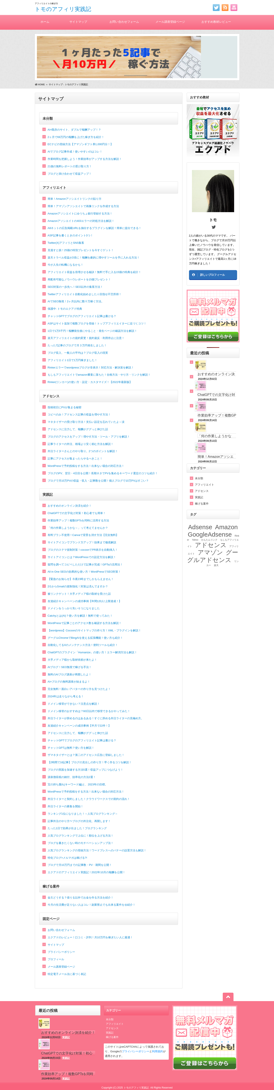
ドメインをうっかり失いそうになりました (74, 608)
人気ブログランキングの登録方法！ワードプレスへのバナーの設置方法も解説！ (97, 850)
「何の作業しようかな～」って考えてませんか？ (78, 527)
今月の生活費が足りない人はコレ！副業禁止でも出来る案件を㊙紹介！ (91, 904)
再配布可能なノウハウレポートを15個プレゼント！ (79, 279)
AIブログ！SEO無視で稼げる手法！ (70, 667)
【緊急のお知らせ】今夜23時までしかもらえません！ (81, 579)
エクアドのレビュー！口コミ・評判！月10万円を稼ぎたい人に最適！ (90, 937)
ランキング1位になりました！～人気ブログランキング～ (83, 813)
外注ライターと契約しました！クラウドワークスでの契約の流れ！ (89, 799)
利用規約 (157, 1051)
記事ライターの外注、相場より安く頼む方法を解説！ (80, 444)
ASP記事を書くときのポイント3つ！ (70, 235)
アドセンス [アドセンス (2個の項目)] (211, 544)
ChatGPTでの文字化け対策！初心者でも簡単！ (77, 513)
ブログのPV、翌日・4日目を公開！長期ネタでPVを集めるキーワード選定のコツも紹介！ (103, 473)
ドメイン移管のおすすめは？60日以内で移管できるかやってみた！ (89, 711)
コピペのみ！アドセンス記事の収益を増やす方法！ (79, 414)
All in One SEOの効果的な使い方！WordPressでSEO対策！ (84, 571)
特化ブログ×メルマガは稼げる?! (67, 857)
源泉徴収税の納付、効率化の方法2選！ (72, 777)
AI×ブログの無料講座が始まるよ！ (69, 681)
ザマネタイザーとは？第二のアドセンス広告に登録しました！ (86, 755)
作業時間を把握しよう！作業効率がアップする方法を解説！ (85, 159)
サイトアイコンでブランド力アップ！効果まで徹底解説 (82, 542)
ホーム (45, 21)
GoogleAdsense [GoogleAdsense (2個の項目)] (210, 534)
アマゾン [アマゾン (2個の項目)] (210, 552)
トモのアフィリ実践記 (63, 9)
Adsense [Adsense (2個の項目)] (200, 527)
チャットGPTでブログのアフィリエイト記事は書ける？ (82, 316)
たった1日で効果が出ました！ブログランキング (77, 828)
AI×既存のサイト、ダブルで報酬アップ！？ (74, 129)
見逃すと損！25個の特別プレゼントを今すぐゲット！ (81, 250)
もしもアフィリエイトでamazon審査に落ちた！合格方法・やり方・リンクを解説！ (99, 374)
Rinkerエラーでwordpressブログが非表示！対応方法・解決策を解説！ (91, 367)
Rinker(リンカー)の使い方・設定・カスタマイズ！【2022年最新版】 (90, 382)
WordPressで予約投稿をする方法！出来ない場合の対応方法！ (86, 465)
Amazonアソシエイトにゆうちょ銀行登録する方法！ (80, 213)
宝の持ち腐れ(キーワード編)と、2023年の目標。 (78, 784)
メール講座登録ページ (170, 21)
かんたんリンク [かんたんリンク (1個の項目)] (209, 539)
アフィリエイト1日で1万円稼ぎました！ (72, 360)
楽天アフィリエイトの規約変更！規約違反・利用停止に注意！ (86, 338)
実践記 (48, 494)
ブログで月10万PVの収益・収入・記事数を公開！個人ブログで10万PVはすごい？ (98, 480)
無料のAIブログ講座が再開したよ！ (69, 674)
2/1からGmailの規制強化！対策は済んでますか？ (78, 586)
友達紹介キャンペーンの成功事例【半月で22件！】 (79, 725)
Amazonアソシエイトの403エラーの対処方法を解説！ (81, 220)
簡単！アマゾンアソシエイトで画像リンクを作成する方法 (83, 206)
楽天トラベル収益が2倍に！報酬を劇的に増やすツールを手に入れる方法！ (94, 257)
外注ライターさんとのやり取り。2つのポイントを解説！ (83, 451)
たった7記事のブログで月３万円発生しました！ (77, 345)
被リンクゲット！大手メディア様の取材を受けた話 (79, 593)
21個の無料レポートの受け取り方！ (70, 166)
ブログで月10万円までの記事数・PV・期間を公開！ (80, 864)
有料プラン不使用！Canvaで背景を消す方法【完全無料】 (83, 535)
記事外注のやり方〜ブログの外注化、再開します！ (79, 821)
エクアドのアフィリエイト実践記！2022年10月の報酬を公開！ (86, 872)
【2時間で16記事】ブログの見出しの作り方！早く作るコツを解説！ (90, 762)
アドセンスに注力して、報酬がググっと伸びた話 (78, 429)
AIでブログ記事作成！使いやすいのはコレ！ (75, 151)
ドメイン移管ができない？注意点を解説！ (74, 703)
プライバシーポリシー (61, 951)
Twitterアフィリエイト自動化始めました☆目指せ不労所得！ (84, 294)
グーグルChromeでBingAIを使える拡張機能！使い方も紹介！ (85, 637)
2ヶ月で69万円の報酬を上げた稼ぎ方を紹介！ (76, 137)
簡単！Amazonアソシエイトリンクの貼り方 (75, 198)
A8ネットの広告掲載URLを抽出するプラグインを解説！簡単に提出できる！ (95, 228)
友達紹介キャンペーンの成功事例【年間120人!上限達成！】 (84, 601)
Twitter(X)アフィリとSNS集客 (66, 242)
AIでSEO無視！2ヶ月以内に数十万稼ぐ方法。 (76, 301)
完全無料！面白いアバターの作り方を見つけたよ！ (79, 689)
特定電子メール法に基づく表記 (67, 974)
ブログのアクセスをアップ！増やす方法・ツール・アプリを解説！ (89, 436)
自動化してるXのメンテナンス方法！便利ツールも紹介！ (83, 645)
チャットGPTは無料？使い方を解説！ (71, 747)
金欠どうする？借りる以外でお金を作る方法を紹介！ (80, 897)
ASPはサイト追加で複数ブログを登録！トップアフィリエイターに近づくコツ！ (97, 323)
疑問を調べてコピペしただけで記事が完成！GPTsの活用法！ (85, 564)
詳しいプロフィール (212, 274)
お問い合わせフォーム (124, 21)
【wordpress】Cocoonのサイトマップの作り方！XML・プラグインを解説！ (94, 630)
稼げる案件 (51, 886)
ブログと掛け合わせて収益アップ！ (70, 173)
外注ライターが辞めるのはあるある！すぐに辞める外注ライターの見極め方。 (96, 718)
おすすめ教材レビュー (216, 21)
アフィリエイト (54, 187)
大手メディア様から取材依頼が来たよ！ (72, 659)
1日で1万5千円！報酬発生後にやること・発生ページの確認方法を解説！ (92, 330)
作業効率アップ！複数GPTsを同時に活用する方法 (78, 520)
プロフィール (56, 959)
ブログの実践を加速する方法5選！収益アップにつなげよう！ (85, 769)
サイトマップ (78, 21)
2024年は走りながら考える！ (66, 696)
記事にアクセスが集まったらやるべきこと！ (75, 458)
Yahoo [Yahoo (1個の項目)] (195, 539)
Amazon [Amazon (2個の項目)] (226, 527)
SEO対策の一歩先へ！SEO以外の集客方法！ (75, 286)
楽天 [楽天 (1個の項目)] (216, 565)
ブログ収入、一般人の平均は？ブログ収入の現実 (78, 352)
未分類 (48, 118)
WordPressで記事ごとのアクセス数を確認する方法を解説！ (84, 623)
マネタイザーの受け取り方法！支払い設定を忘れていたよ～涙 (86, 421)
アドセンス (51, 396)
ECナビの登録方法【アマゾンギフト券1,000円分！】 (80, 144)
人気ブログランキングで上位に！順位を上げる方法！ (80, 835)
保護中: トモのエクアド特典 (65, 308)
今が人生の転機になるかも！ (65, 264)
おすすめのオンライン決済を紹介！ (70, 505)
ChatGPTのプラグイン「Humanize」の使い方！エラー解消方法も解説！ (92, 652)
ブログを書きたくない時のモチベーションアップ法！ (80, 843)
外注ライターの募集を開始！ (65, 806)
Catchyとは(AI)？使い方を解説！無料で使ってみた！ (80, 615)
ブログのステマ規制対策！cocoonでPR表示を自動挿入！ (83, 549)
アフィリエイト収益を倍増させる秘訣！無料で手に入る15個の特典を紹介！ (94, 272)
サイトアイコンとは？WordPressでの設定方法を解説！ (82, 557)
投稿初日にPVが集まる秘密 (64, 407)
